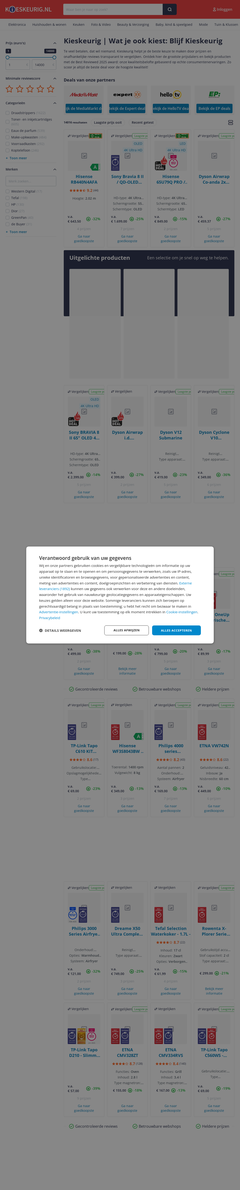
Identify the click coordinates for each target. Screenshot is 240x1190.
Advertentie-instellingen (58, 611)
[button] (60, 630)
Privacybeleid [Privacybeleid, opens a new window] (50, 617)
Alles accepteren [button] (175, 630)
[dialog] (120, 595)
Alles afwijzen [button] (124, 630)
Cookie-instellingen (182, 611)
